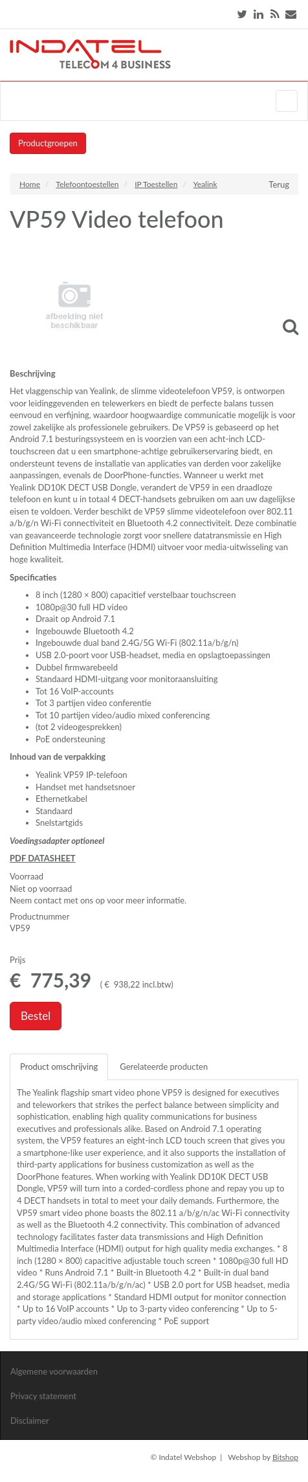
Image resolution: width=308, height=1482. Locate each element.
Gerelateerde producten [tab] (164, 1066)
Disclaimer (29, 1420)
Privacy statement (43, 1396)
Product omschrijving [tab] (59, 1066)
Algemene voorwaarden (54, 1371)
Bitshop (285, 1457)
